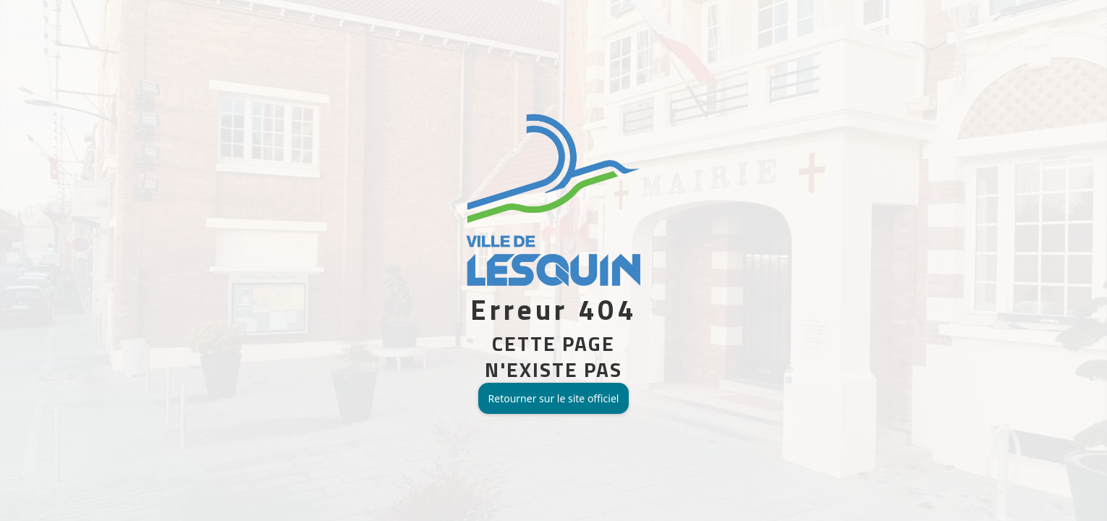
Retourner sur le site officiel (553, 398)
